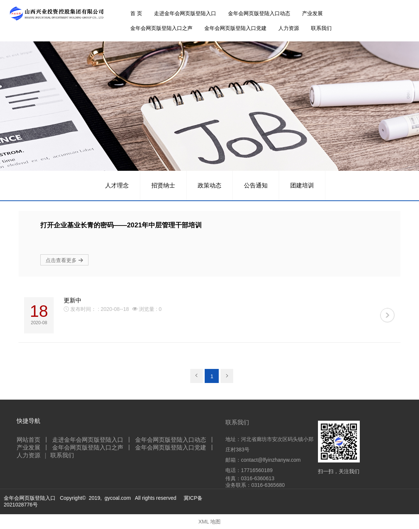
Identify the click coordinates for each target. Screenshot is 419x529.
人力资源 (288, 28)
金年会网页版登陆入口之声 (161, 28)
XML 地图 (209, 522)
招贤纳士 (163, 185)
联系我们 (321, 28)
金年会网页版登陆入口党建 (235, 28)
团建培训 (302, 185)
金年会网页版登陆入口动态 (259, 13)
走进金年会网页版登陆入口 (185, 13)
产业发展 (312, 13)
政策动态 (209, 185)
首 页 (136, 13)
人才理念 (117, 185)
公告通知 (256, 185)
